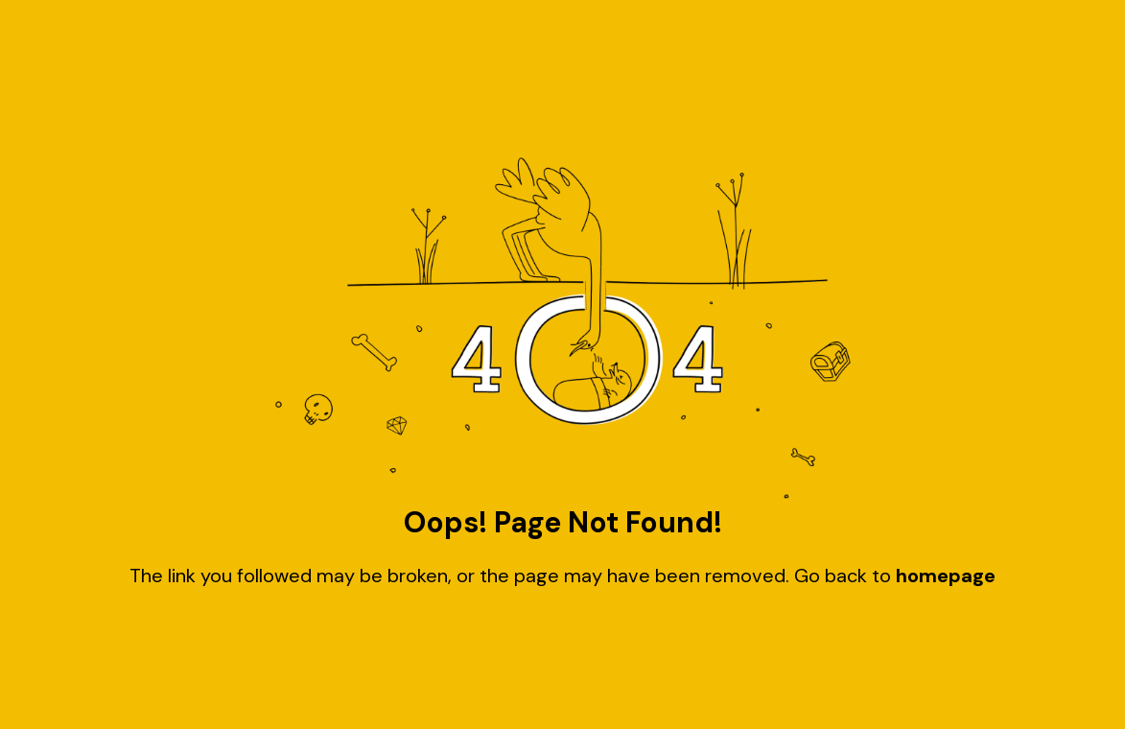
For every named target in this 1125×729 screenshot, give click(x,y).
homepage (946, 575)
